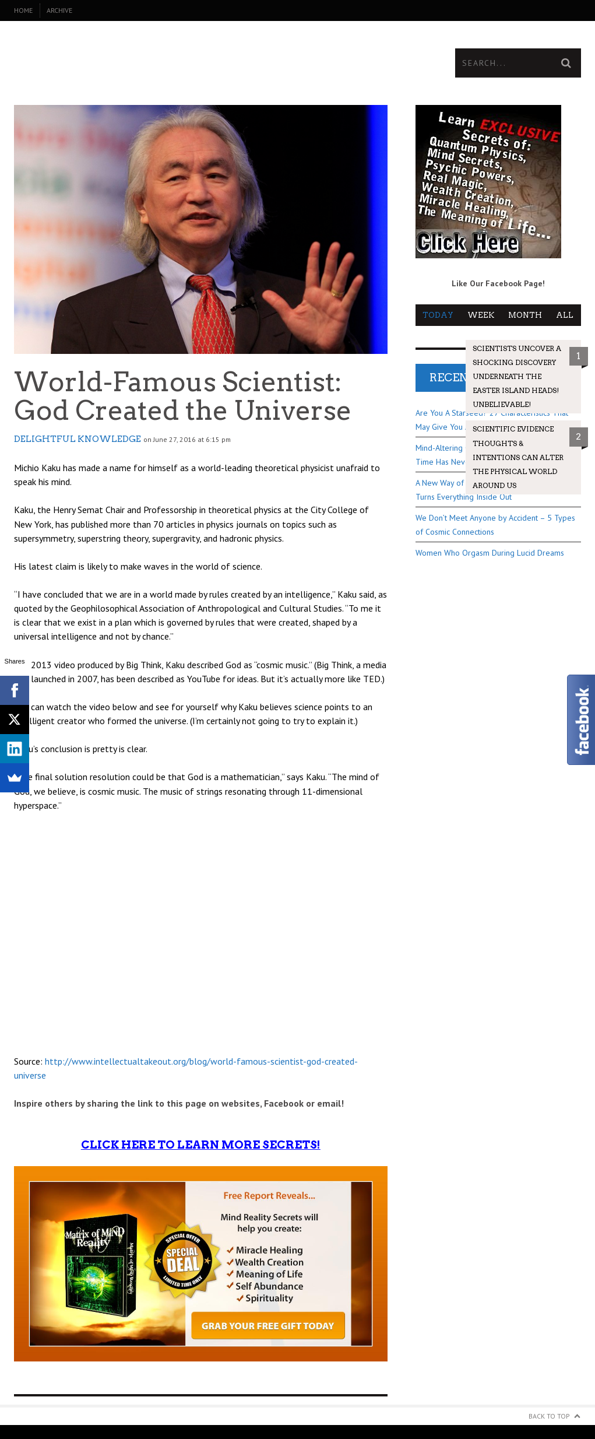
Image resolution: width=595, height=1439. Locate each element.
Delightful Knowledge (77, 439)
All (564, 315)
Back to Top (549, 1416)
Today (438, 315)
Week (480, 315)
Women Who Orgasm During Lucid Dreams (490, 552)
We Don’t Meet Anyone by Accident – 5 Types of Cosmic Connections (495, 525)
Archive (59, 10)
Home (23, 10)
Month (525, 315)
